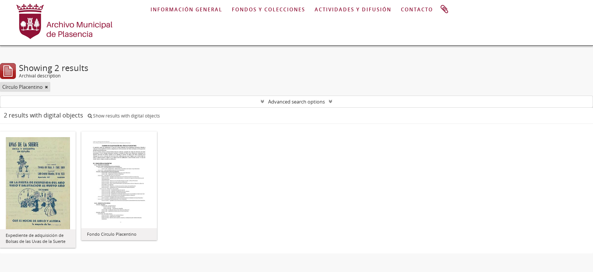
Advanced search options (296, 101)
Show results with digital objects (124, 116)
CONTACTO (417, 9)
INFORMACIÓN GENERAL (186, 9)
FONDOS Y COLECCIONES (268, 9)
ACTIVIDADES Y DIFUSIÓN (353, 9)
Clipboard (444, 9)
